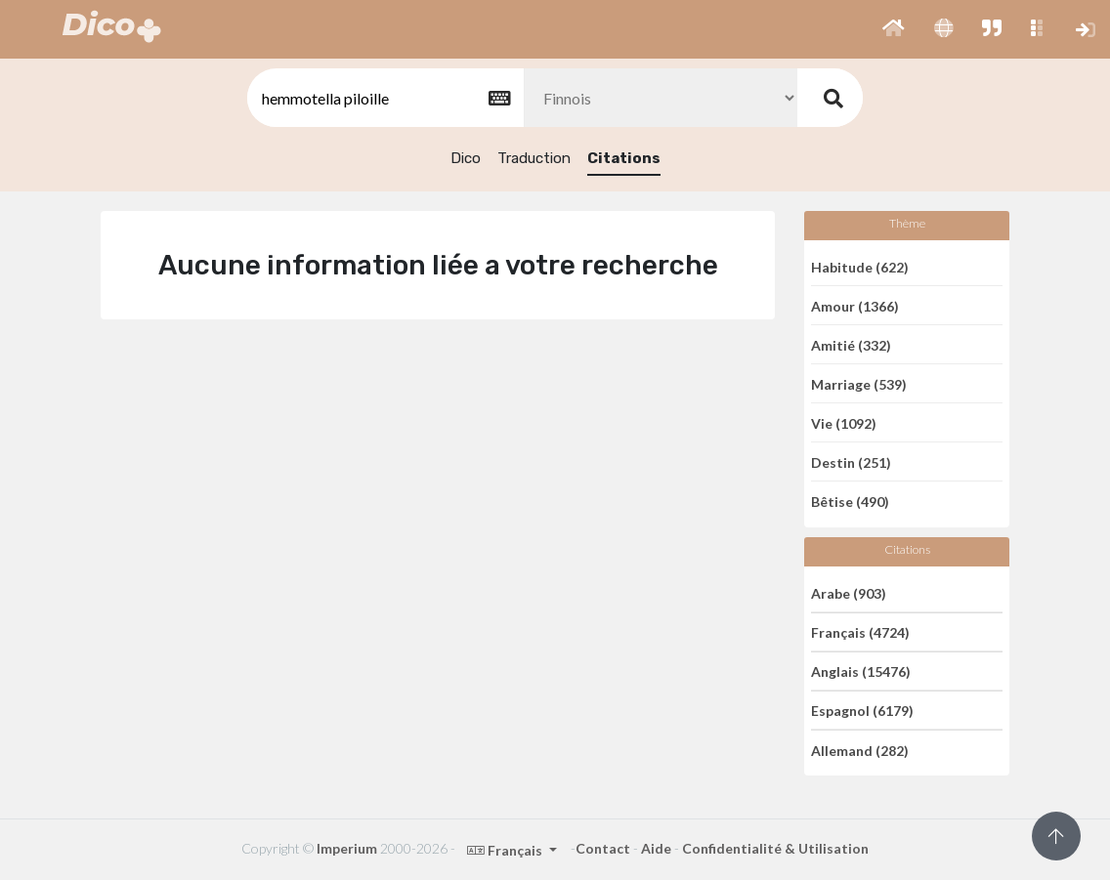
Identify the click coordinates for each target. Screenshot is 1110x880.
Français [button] (506, 850)
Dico (465, 158)
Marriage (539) (859, 383)
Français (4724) (860, 632)
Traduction (534, 158)
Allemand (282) (860, 749)
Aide (656, 848)
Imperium (347, 848)
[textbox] (384, 98)
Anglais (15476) (861, 671)
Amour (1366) (855, 305)
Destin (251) (851, 461)
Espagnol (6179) (862, 710)
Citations (624, 158)
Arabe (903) (848, 592)
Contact (603, 848)
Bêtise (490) (850, 501)
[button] (893, 29)
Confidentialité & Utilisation (775, 848)
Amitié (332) (851, 344)
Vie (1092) (843, 422)
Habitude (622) (860, 266)
